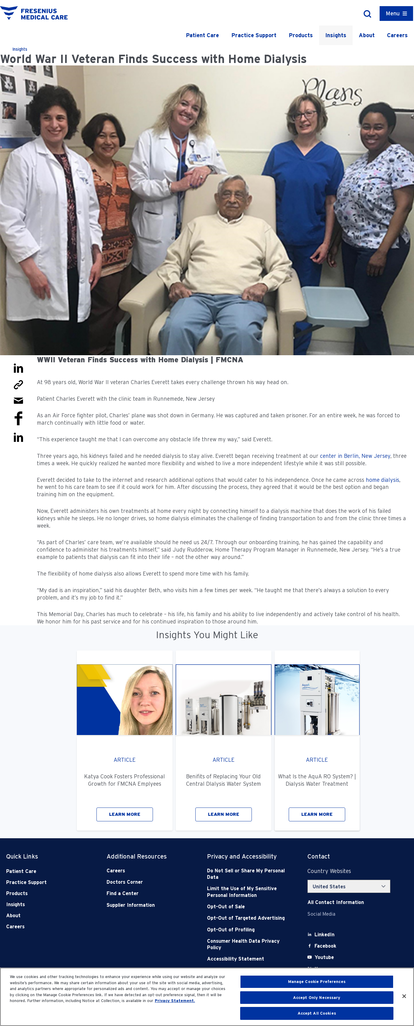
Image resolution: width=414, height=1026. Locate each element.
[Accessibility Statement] (247, 959)
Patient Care (202, 35)
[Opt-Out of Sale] (247, 906)
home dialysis (382, 480)
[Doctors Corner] (147, 882)
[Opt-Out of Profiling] (247, 929)
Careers (397, 35)
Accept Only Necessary (317, 997)
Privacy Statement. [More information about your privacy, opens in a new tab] (175, 1000)
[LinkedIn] (324, 934)
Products (301, 35)
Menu (393, 13)
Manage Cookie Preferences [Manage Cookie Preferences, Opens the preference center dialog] (317, 981)
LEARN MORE (124, 814)
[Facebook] (325, 946)
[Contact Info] (335, 902)
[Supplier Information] (147, 905)
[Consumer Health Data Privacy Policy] (247, 944)
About (367, 35)
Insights (335, 35)
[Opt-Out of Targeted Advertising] (247, 918)
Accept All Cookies (317, 1013)
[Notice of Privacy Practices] (247, 891)
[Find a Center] (147, 893)
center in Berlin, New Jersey (354, 456)
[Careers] (147, 870)
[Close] (404, 996)
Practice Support (253, 35)
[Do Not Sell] (247, 874)
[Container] (396, 13)
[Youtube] (324, 957)
